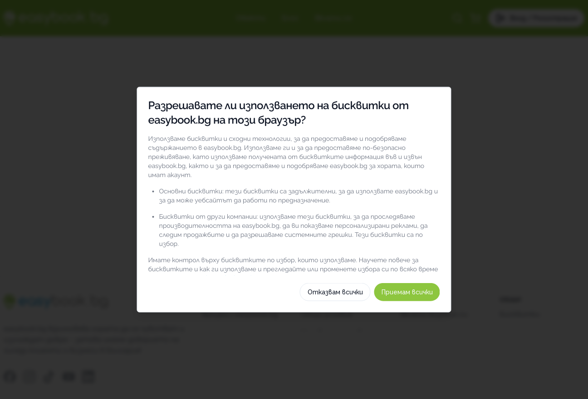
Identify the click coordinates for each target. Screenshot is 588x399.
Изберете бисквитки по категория (294, 294)
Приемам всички (424, 338)
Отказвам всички (352, 338)
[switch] (447, 238)
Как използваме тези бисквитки (294, 316)
